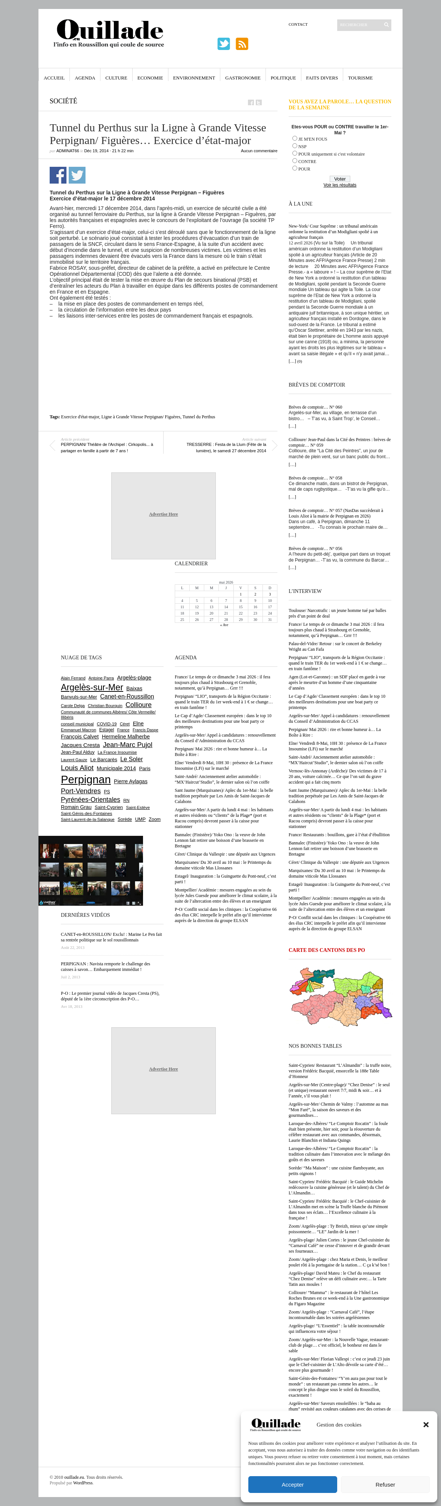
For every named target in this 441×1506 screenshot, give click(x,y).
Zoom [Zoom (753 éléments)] (155, 819)
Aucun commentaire (259, 151)
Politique (283, 78)
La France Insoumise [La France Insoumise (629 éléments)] (117, 752)
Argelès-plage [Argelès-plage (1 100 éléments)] (134, 678)
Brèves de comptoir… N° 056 (315, 548)
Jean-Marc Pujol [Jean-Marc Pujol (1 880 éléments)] (127, 745)
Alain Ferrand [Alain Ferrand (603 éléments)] (73, 678)
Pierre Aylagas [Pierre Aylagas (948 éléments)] (130, 781)
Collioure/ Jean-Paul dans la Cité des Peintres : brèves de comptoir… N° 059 (340, 442)
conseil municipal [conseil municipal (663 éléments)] (77, 724)
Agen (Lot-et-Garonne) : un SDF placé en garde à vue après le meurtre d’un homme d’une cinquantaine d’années (337, 682)
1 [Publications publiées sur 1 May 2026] (241, 594)
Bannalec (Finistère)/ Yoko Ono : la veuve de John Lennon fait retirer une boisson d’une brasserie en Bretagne (334, 848)
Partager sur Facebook (58, 175)
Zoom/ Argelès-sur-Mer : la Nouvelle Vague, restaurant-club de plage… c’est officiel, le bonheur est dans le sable (339, 1345)
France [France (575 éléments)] (123, 730)
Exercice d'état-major (80, 416)
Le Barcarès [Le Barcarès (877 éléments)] (103, 759)
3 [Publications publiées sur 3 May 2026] (270, 594)
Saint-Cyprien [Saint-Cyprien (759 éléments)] (108, 807)
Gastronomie (243, 78)
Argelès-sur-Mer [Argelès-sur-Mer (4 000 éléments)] (92, 687)
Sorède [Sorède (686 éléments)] (125, 819)
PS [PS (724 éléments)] (107, 791)
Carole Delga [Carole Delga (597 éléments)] (73, 705)
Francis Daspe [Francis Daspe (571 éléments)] (145, 730)
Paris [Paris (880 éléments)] (144, 768)
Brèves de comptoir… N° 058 (315, 478)
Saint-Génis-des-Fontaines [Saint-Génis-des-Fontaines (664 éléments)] (86, 813)
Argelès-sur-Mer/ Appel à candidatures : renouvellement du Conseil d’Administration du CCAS (339, 718)
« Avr (224, 625)
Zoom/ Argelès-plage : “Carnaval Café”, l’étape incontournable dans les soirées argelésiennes (331, 1314)
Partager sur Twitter (77, 175)
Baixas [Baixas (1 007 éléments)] (134, 688)
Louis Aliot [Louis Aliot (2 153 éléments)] (77, 768)
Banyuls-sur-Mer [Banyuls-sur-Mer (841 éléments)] (79, 697)
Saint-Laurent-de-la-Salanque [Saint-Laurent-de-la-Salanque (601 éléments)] (88, 819)
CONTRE (307, 161)
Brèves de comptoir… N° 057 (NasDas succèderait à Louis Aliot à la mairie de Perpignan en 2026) (336, 513)
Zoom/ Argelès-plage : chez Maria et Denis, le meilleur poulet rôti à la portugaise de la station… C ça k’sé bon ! (339, 1262)
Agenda (85, 78)
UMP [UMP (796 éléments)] (140, 819)
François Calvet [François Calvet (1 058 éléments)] (80, 737)
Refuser (385, 1484)
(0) (299, 361)
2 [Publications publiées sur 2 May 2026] (255, 594)
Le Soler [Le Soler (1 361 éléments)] (131, 759)
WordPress (83, 1482)
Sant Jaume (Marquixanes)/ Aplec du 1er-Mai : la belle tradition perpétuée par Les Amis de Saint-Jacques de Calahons (338, 796)
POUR (304, 169)
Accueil (54, 78)
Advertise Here (163, 514)
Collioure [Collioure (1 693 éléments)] (138, 705)
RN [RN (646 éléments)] (126, 800)
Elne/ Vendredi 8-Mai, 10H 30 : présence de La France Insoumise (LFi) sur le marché (337, 746)
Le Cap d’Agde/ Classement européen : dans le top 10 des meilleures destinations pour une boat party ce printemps (337, 702)
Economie (150, 78)
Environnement (194, 78)
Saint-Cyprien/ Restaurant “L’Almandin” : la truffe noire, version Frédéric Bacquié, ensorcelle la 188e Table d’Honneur (340, 1071)
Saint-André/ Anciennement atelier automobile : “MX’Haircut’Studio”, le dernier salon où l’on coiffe (336, 759)
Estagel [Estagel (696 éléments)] (106, 729)
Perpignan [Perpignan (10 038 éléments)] (86, 779)
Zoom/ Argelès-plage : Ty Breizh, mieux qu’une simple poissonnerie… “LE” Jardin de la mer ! (338, 1229)
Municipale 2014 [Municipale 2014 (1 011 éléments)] (116, 768)
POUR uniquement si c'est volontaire (331, 154)
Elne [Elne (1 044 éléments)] (138, 724)
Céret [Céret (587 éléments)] (125, 724)
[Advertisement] (163, 339)
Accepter (293, 1484)
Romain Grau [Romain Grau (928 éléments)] (76, 807)
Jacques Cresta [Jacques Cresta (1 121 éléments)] (80, 745)
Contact (298, 24)
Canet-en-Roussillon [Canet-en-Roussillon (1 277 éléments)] (127, 696)
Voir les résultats (339, 185)
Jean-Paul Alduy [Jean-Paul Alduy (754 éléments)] (77, 752)
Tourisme (360, 78)
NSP (302, 146)
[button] (426, 1424)
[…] (292, 361)
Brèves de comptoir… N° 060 (315, 407)
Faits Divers (322, 78)
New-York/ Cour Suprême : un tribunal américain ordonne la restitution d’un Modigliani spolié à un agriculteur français (333, 232)
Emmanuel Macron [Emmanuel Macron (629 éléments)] (78, 730)
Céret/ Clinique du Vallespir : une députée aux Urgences (339, 862)
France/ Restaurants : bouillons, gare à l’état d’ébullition (339, 834)
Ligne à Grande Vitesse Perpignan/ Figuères (141, 416)
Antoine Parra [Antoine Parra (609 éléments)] (101, 678)
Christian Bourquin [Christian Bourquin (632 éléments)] (105, 705)
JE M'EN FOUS (312, 139)
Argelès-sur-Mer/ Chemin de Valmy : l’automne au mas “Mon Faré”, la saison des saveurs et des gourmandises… (338, 1110)
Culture (116, 78)
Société (63, 101)
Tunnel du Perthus (199, 416)
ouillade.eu (74, 1477)
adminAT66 (67, 151)
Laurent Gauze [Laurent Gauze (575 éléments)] (74, 759)
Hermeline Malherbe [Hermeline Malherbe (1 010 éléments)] (126, 737)
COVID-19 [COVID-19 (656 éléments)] (107, 724)
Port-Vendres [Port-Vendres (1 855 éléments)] (81, 791)
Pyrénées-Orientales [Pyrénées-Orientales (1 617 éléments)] (90, 799)
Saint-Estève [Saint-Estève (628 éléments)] (138, 807)
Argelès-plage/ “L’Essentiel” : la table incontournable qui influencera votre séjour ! (337, 1328)
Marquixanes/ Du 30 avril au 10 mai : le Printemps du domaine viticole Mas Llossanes (337, 873)
